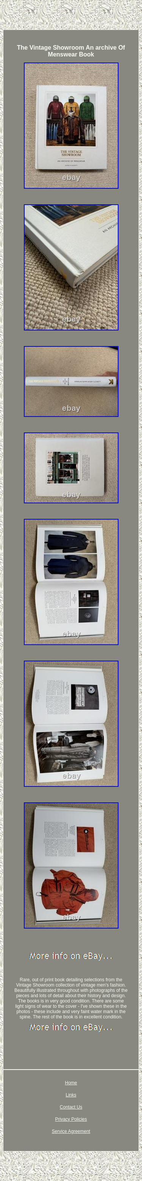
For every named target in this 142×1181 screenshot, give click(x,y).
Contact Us (71, 1107)
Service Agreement (71, 1131)
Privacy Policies (71, 1119)
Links (71, 1095)
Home (71, 1082)
